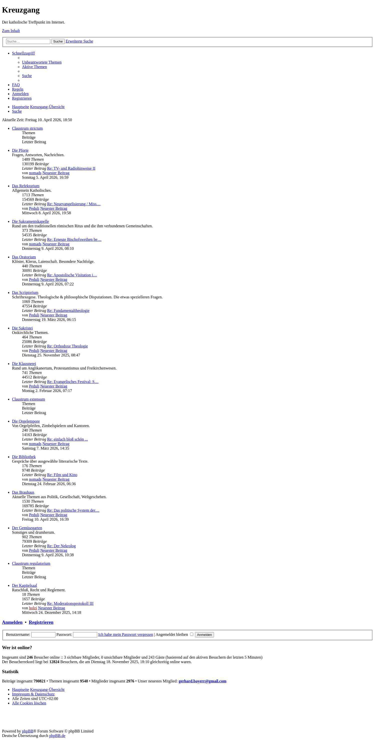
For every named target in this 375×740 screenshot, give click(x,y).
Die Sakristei (22, 328)
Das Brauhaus (23, 492)
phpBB (27, 731)
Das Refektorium (26, 186)
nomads (35, 173)
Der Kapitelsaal (24, 585)
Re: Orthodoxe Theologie (67, 346)
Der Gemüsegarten (27, 528)
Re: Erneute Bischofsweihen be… (74, 239)
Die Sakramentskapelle (30, 221)
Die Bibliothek (24, 457)
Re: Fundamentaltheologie (68, 310)
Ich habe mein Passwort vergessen (125, 634)
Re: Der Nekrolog (61, 546)
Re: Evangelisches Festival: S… (72, 382)
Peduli (34, 208)
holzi (33, 608)
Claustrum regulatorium (31, 563)
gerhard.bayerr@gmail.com (202, 681)
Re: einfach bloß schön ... (67, 439)
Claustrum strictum (27, 128)
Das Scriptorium (25, 292)
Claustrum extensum (28, 399)
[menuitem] (42, 62)
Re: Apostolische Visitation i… (72, 275)
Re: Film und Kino (62, 475)
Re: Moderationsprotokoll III (70, 603)
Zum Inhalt (11, 31)
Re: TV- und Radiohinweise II (71, 168)
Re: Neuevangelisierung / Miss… (73, 204)
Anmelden (12, 622)
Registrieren (41, 622)
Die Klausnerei (24, 363)
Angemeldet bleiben (174, 634)
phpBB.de (57, 735)
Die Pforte (20, 150)
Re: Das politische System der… (73, 510)
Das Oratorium (24, 257)
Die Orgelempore (26, 421)
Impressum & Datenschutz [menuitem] (33, 694)
